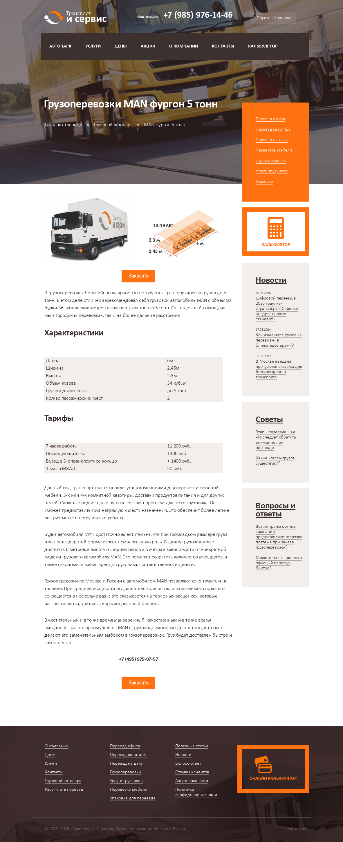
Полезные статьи (191, 746)
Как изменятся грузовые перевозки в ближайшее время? (279, 340)
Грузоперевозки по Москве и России (83, 581)
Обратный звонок (273, 18)
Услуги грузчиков (272, 171)
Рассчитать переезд (64, 789)
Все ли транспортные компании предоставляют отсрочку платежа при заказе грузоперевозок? (279, 537)
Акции (148, 46)
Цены (121, 46)
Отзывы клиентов (192, 772)
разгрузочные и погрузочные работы (83, 518)
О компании (183, 46)
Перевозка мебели (274, 150)
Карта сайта (299, 829)
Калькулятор (263, 46)
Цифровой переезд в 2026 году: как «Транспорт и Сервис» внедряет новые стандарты (277, 309)
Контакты (223, 46)
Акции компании (191, 781)
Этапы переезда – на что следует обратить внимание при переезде (276, 440)
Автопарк (60, 46)
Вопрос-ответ (188, 763)
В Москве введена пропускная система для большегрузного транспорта (279, 369)
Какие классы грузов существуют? (275, 461)
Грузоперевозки (271, 160)
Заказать (139, 276)
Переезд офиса (270, 119)
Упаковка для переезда (133, 798)
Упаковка (264, 181)
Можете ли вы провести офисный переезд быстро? (279, 563)
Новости (183, 754)
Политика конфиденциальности (196, 792)
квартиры (123, 495)
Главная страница (63, 125)
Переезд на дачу (272, 140)
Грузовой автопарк (113, 125)
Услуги (93, 46)
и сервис (86, 16)
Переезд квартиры (273, 129)
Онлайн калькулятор (273, 778)
